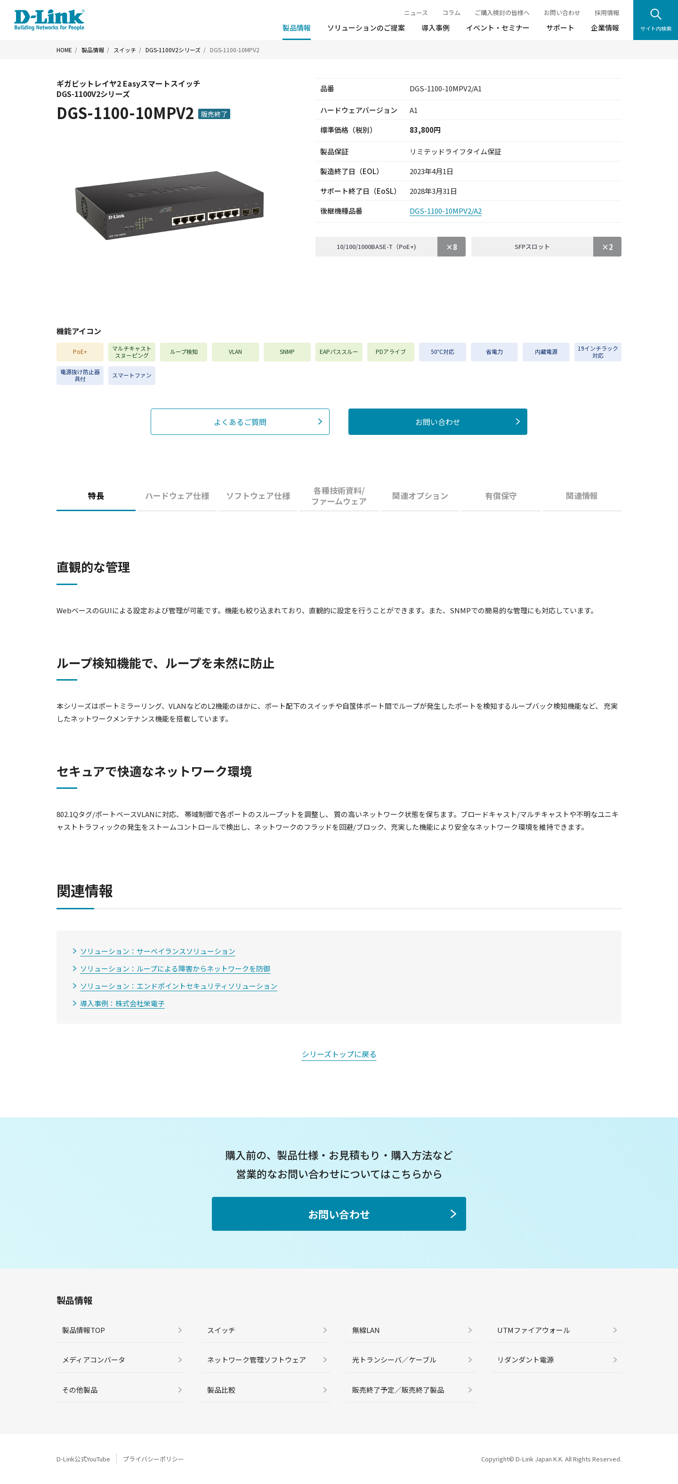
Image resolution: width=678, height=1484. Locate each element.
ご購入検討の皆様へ (502, 12)
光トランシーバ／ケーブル (394, 1359)
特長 (96, 495)
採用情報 (607, 12)
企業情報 (605, 27)
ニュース (416, 12)
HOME (64, 50)
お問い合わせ (562, 12)
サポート (560, 27)
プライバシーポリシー (153, 1458)
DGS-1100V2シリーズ (173, 50)
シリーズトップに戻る (339, 1053)
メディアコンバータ (93, 1359)
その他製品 (79, 1390)
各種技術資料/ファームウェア (339, 495)
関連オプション (420, 495)
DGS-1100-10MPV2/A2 (446, 211)
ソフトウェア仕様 (258, 495)
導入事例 (435, 27)
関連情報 (582, 495)
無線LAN (366, 1330)
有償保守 (501, 495)
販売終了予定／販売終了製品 (398, 1390)
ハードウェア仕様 (177, 495)
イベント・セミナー (498, 27)
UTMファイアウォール (533, 1330)
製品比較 (221, 1390)
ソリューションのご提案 (366, 27)
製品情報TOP (83, 1330)
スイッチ (124, 50)
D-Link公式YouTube (83, 1458)
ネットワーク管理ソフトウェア (256, 1359)
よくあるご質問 (240, 421)
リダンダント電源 (525, 1359)
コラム (451, 12)
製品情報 (296, 27)
